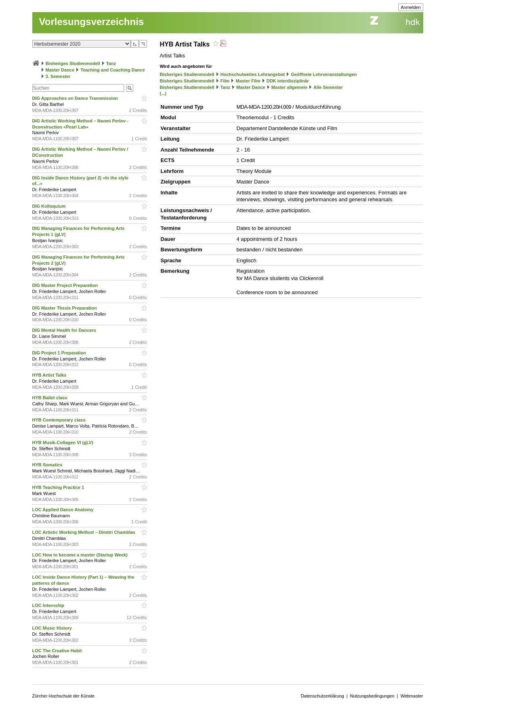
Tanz (111, 63)
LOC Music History (52, 628)
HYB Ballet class (50, 397)
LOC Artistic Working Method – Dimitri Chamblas (84, 532)
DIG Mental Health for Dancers (64, 330)
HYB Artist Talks (50, 375)
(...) (163, 93)
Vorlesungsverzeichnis (91, 21)
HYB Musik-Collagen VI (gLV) (63, 442)
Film (225, 80)
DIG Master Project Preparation (65, 285)
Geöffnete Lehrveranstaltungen (324, 74)
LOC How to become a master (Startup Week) (80, 554)
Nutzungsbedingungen (372, 695)
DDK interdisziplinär (288, 80)
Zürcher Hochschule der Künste (63, 695)
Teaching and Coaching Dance (112, 69)
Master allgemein (289, 87)
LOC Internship (49, 605)
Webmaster (411, 695)
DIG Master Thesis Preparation (65, 308)
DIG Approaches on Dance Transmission (75, 98)
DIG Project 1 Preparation (59, 352)
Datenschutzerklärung (322, 695)
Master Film (247, 80)
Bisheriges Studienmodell (73, 63)
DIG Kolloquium (49, 206)
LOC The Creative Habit (57, 650)
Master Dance (60, 69)
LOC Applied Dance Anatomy (63, 509)
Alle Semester (328, 87)
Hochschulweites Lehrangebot (253, 74)
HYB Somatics (48, 464)
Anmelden (411, 7)
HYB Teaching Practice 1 (59, 487)
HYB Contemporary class (59, 419)
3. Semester (58, 76)
